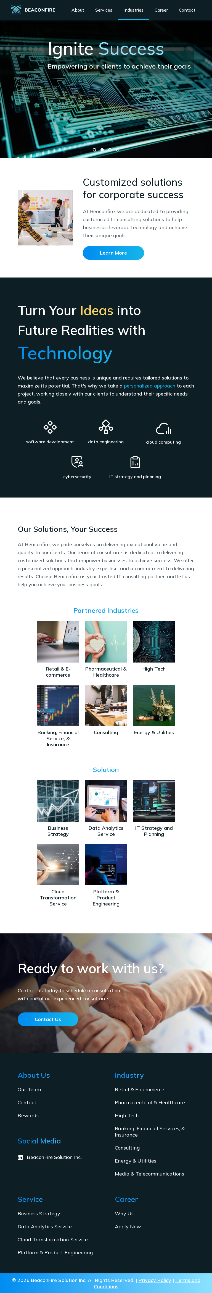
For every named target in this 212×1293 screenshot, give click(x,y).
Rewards (28, 1115)
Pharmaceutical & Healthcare (150, 1102)
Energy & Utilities (135, 1161)
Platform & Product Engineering (55, 1252)
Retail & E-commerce (139, 1089)
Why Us (124, 1213)
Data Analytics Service (45, 1226)
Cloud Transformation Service (53, 1239)
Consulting (127, 1148)
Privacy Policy (155, 1280)
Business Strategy (39, 1213)
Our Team (29, 1089)
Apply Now (128, 1226)
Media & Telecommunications (149, 1174)
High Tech (127, 1115)
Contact (27, 1102)
